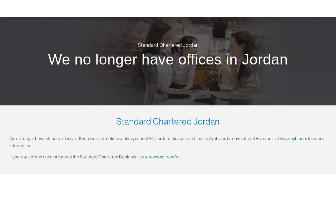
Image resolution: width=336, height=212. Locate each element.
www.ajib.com (293, 139)
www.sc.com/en (165, 157)
